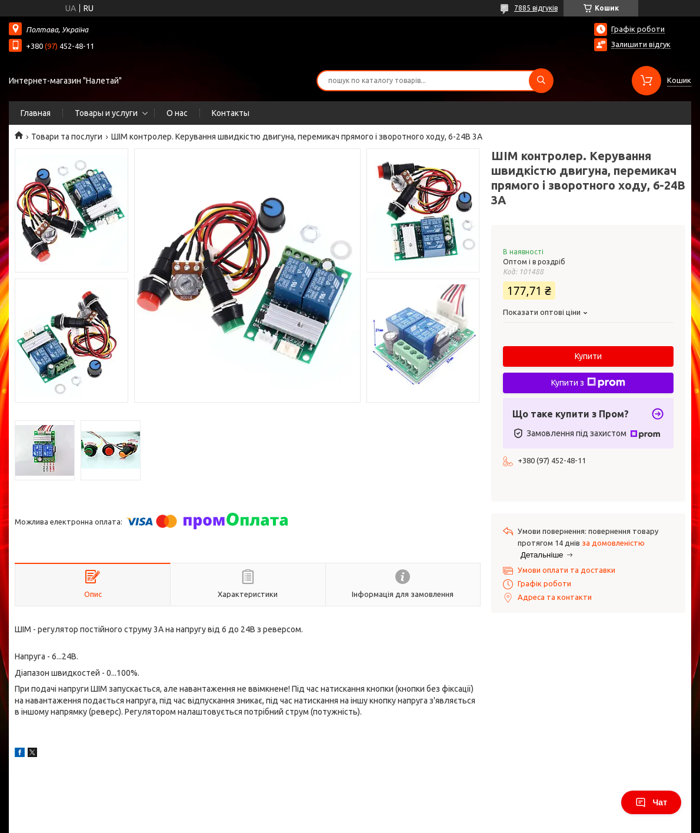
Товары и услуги (106, 113)
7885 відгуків (536, 8)
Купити (588, 356)
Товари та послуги (66, 136)
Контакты (230, 113)
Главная (36, 113)
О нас (177, 113)
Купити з (588, 382)
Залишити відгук (641, 44)
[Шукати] (541, 80)
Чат (651, 802)
